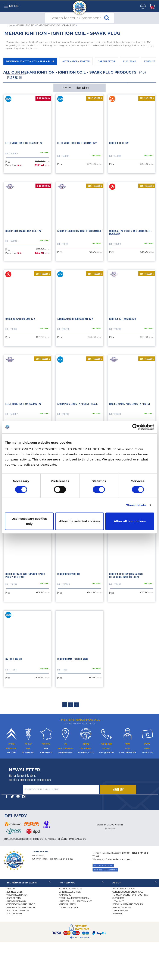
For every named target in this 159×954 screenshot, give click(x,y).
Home (10, 25)
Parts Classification (123, 888)
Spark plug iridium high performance (79, 231)
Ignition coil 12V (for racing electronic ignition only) (126, 575)
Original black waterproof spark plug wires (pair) (25, 575)
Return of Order (121, 907)
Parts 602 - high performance (75, 901)
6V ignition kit (13, 659)
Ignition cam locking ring (72, 659)
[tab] (26, 883)
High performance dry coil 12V (23, 231)
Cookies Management (105, 870)
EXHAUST (149, 61)
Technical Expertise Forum (74, 898)
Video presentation (17, 895)
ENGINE (30, 25)
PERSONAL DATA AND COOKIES (127, 904)
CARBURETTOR (106, 61)
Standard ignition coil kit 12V (75, 319)
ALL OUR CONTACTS (103, 865)
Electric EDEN (14, 913)
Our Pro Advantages (70, 888)
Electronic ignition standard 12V (77, 143)
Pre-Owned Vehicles (17, 910)
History (10, 888)
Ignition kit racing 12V (122, 319)
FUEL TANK (129, 61)
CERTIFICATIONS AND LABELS (20, 904)
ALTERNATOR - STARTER (76, 61)
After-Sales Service (70, 892)
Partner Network (16, 901)
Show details (136, 505)
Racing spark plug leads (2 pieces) (129, 404)
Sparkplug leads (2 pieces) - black (77, 404)
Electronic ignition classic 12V (23, 143)
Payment (117, 913)
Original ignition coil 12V (20, 319)
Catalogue (65, 895)
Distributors (13, 898)
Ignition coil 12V (118, 143)
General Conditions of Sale (127, 892)
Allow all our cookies (130, 521)
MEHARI (20, 25)
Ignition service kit (68, 574)
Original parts (67, 904)
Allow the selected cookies (79, 521)
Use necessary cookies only (29, 521)
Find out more (81, 938)
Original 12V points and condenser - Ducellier (130, 232)
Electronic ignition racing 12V (23, 404)
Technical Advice (68, 907)
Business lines (14, 892)
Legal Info (118, 901)
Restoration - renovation (20, 907)
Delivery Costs (120, 910)
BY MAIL (40, 855)
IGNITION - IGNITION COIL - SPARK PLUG (55, 25)
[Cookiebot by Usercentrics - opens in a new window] (135, 427)
